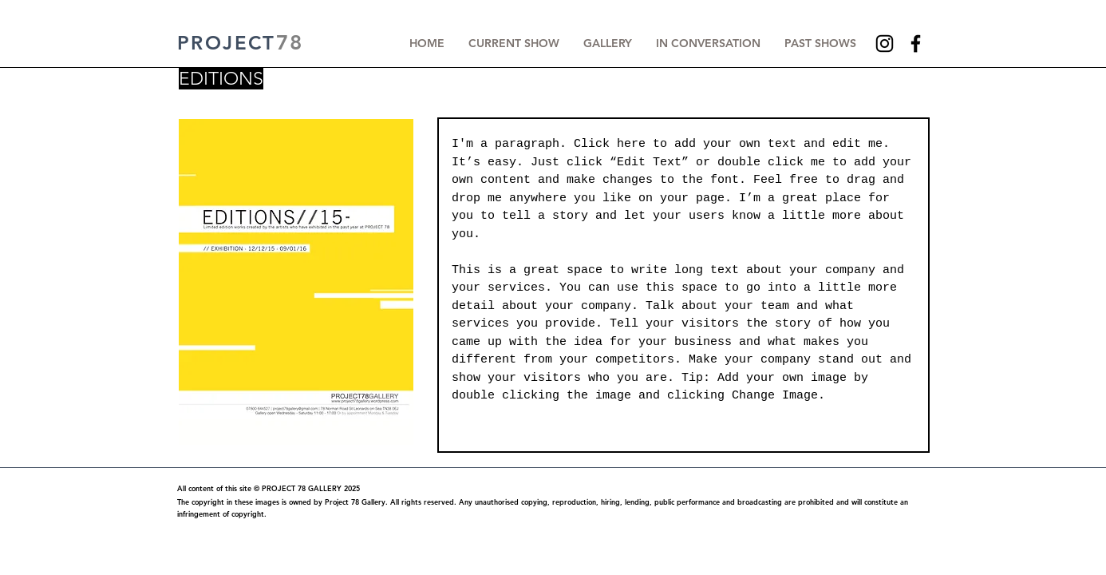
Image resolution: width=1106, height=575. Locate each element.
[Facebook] (915, 43)
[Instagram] (884, 43)
